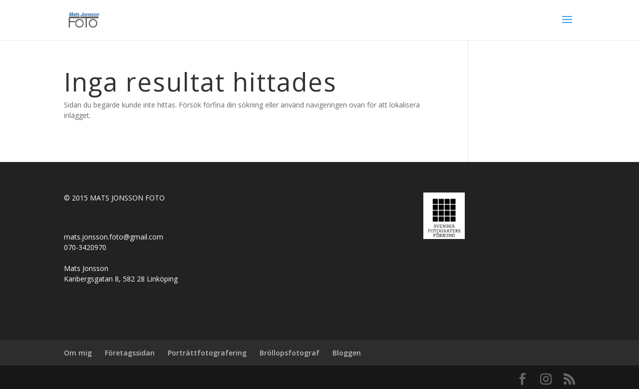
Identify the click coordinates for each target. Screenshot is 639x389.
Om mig (78, 353)
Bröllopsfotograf (290, 353)
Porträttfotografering (207, 353)
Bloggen (346, 353)
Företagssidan (130, 353)
